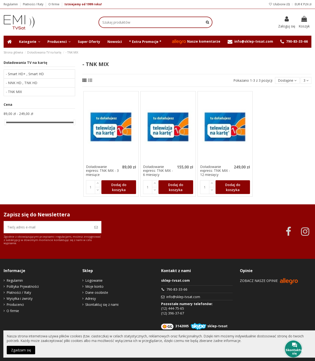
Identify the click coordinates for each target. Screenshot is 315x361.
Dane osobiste (96, 292)
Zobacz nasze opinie (269, 280)
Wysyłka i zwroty (20, 298)
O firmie (53, 4)
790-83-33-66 (176, 289)
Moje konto (94, 286)
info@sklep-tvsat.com (183, 296)
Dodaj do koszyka (118, 187)
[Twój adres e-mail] (47, 227)
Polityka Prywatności (23, 286)
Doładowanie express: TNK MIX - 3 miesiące (102, 170)
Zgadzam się (21, 350)
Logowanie (94, 280)
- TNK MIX (14, 91)
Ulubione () (279, 4)
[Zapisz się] (96, 227)
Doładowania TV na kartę (25, 62)
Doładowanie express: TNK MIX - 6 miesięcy (158, 170)
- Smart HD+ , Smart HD (25, 74)
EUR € (298, 4)
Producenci (15, 304)
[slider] (5, 122)
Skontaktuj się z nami (101, 304)
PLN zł (307, 4)
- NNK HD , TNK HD (21, 82)
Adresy (90, 298)
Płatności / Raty (33, 4)
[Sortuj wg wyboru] (287, 80)
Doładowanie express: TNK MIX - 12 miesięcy (215, 170)
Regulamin (11, 4)
